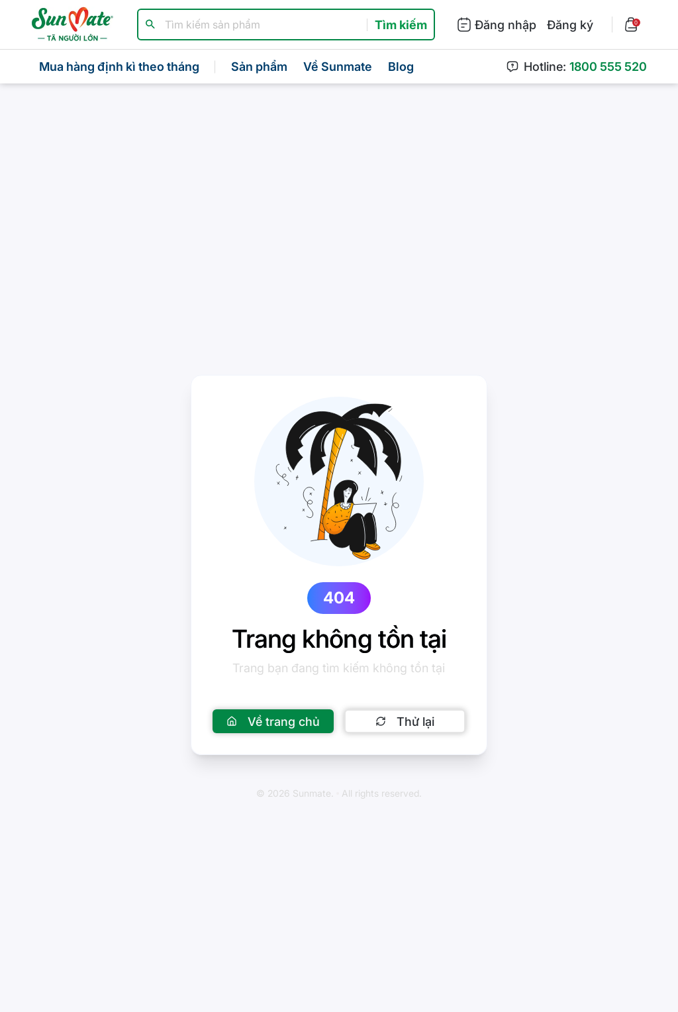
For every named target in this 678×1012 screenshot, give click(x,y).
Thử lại (404, 722)
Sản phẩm (259, 67)
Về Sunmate (337, 67)
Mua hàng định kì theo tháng (119, 67)
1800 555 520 (608, 67)
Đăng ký (570, 25)
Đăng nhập (496, 24)
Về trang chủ (273, 722)
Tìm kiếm (401, 25)
